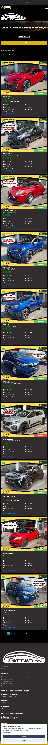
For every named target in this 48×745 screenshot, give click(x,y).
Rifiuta (24, 740)
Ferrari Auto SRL (6, 666)
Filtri (24, 43)
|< (2, 633)
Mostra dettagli (7, 732)
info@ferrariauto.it (7, 679)
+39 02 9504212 (9, 114)
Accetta (24, 736)
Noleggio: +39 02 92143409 (10, 686)
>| (26, 633)
